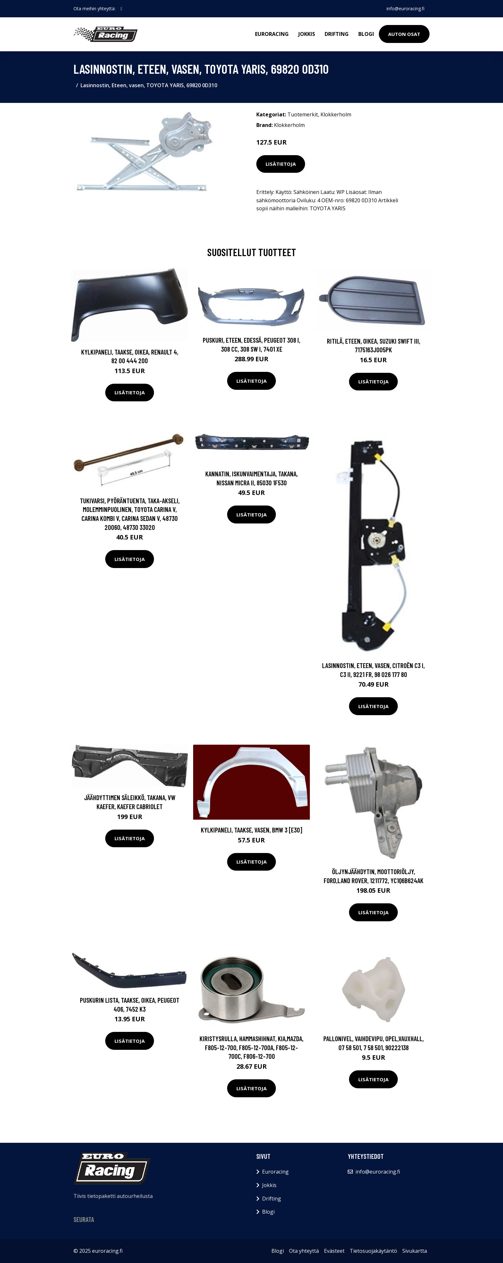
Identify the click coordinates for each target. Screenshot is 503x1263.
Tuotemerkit (302, 114)
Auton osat (404, 34)
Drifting (337, 34)
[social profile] (121, 9)
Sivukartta (414, 1250)
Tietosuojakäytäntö (373, 1250)
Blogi (366, 34)
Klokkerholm (335, 114)
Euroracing (272, 34)
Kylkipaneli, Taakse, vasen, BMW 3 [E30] (251, 830)
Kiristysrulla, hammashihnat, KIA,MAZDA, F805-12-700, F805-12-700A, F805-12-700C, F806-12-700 (251, 1047)
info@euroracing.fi (405, 8)
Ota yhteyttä (304, 1250)
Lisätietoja (281, 164)
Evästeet (334, 1250)
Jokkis (306, 34)
